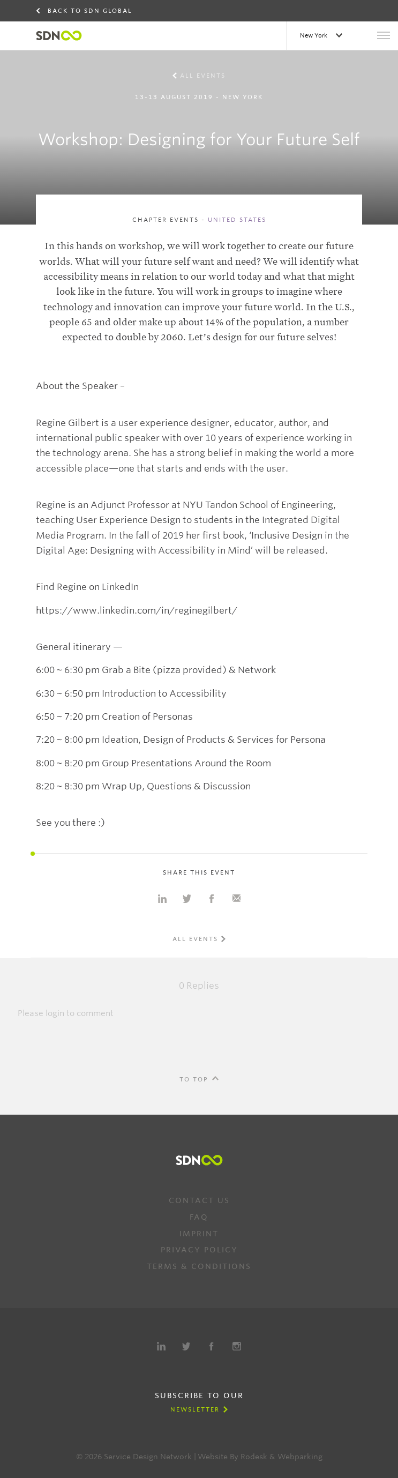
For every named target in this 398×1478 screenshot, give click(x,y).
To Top (193, 1079)
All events (203, 75)
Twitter (186, 1346)
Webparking (299, 1456)
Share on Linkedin (162, 898)
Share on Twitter (187, 898)
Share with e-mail (236, 898)
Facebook (211, 1346)
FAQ (199, 1217)
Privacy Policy (199, 1249)
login (55, 1013)
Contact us (199, 1200)
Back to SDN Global (90, 10)
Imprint (199, 1233)
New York (314, 35)
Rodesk (254, 1456)
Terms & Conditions (199, 1266)
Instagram (236, 1346)
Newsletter (195, 1409)
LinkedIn (161, 1346)
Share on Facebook (211, 898)
